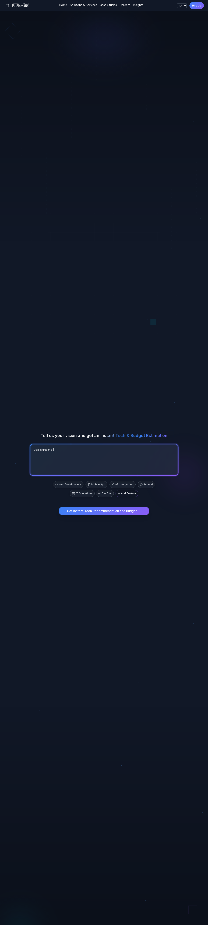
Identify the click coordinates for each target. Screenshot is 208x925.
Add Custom (127, 493)
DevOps (104, 493)
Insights (138, 5)
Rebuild (146, 484)
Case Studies (108, 5)
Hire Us (196, 5)
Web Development (68, 484)
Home (63, 5)
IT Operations (82, 493)
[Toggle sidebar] (7, 5)
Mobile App (96, 484)
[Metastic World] (20, 5)
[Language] (182, 5)
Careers (125, 5)
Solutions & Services (83, 5)
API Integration (122, 484)
